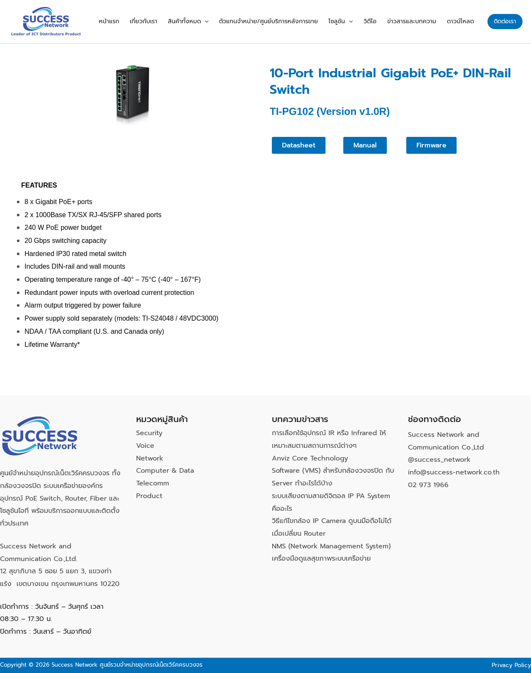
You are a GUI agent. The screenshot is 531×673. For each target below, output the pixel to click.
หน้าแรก (125, 21)
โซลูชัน (348, 21)
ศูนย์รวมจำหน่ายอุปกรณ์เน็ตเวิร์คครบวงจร (151, 664)
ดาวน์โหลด (461, 21)
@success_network (439, 460)
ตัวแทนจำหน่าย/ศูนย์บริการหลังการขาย (278, 21)
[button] (216, 21)
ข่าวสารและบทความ (414, 21)
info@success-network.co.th (454, 472)
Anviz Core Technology (310, 458)
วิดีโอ (375, 21)
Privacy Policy (511, 665)
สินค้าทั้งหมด (199, 21)
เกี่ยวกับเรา (157, 21)
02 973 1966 (428, 485)
